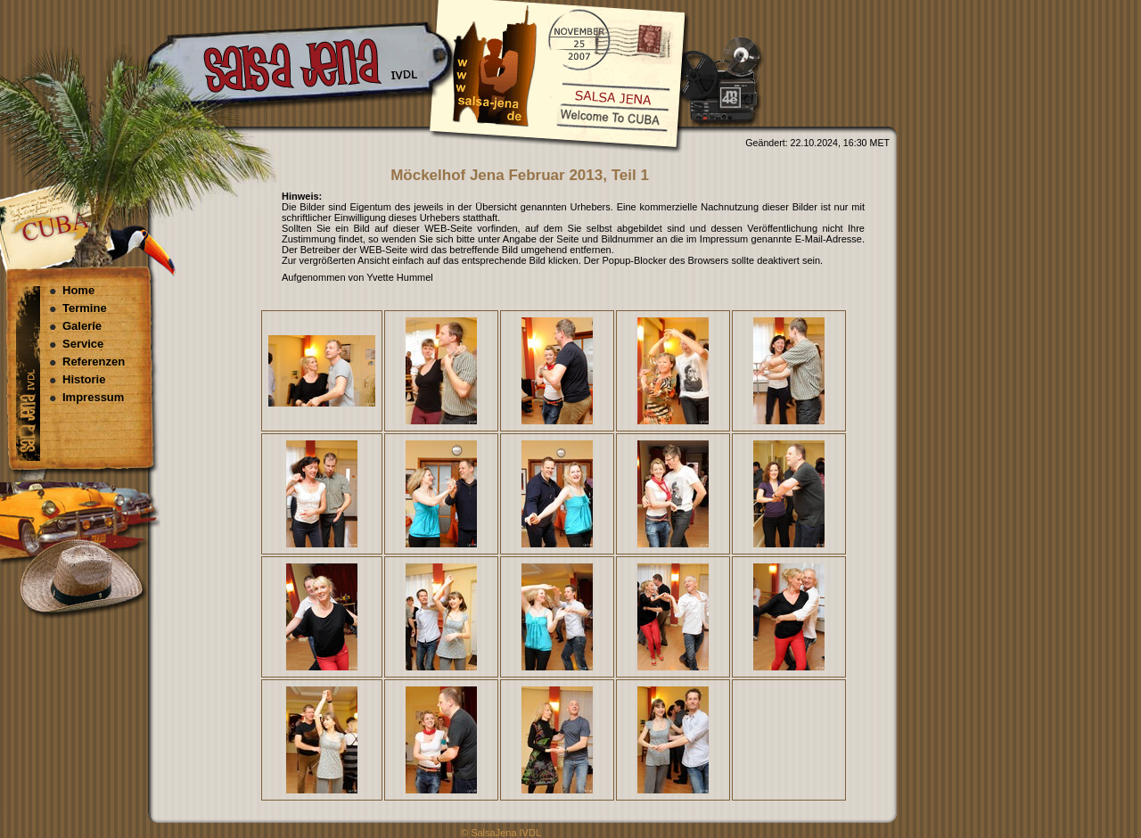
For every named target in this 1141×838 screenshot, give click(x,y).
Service (82, 343)
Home (78, 290)
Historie (83, 379)
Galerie (82, 326)
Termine (84, 308)
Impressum (93, 397)
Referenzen (93, 361)
